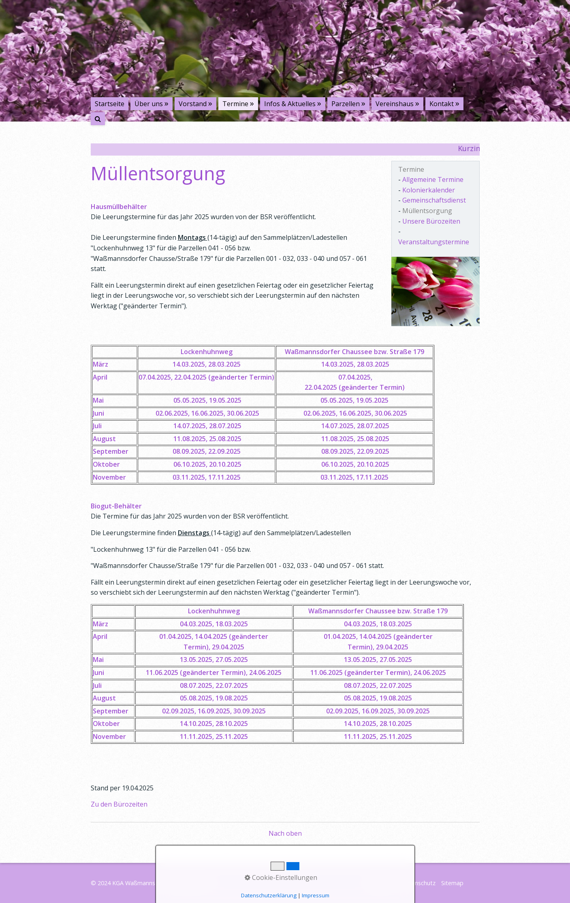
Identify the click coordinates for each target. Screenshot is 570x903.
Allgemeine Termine (432, 179)
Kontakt (441, 103)
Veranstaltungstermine (433, 241)
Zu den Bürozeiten (119, 804)
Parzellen (345, 103)
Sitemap (452, 883)
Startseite (109, 103)
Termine (235, 103)
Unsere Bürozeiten (431, 221)
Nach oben (285, 833)
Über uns (148, 103)
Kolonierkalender (428, 190)
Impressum (381, 883)
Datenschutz (418, 883)
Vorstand (193, 103)
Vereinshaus (395, 103)
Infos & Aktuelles (290, 103)
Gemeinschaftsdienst (434, 200)
